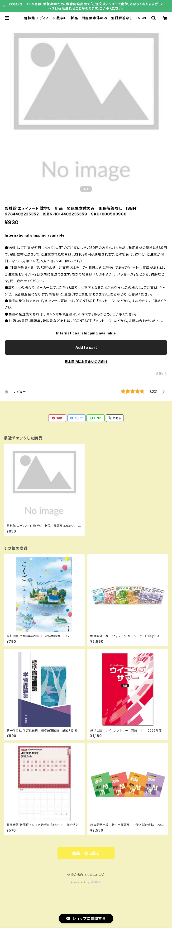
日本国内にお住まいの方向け (86, 362)
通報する (161, 373)
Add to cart (86, 347)
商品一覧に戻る (86, 853)
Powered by (86, 882)
